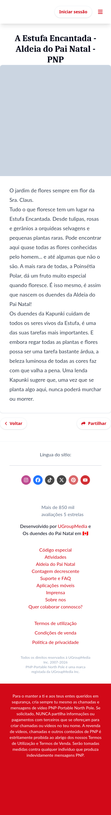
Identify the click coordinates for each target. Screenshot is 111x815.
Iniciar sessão (73, 12)
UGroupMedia (72, 526)
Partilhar (93, 423)
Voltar (13, 423)
